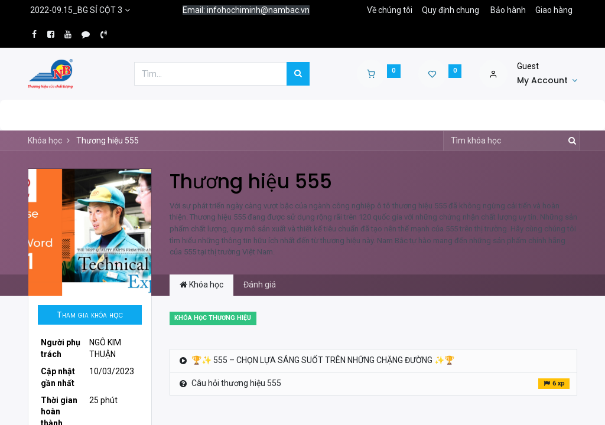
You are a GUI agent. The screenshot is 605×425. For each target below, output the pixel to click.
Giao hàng (554, 10)
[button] (90, 315)
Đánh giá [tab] (259, 284)
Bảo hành (508, 10)
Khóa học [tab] (201, 284)
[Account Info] (547, 81)
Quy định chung (450, 10)
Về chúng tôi (389, 10)
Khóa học (45, 140)
